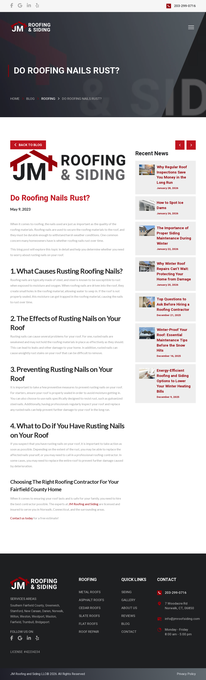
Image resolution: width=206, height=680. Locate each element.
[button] (191, 27)
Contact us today (21, 518)
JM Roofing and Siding (83, 504)
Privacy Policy (186, 674)
